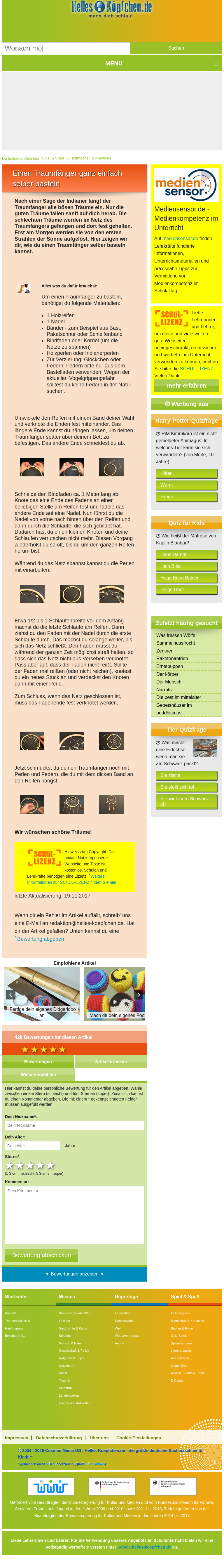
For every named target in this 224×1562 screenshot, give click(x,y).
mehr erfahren (186, 385)
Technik (64, 1380)
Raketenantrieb (172, 658)
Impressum (16, 1437)
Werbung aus (187, 404)
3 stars (30, 1165)
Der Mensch (168, 681)
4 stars (41, 1165)
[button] (176, 48)
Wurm (166, 485)
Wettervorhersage (127, 1335)
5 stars (51, 1165)
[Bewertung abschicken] (41, 1255)
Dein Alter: (15, 1137)
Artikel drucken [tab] (111, 1061)
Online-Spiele (180, 1313)
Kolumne (65, 1335)
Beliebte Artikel (15, 1335)
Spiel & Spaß (53, 158)
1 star (10, 1165)
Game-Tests (179, 1365)
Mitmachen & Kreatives (91, 158)
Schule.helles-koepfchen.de (144, 1547)
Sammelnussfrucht (175, 643)
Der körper (167, 674)
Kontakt (10, 1313)
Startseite (15, 1296)
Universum (66, 1365)
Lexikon (64, 1321)
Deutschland (124, 1321)
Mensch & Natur (70, 1343)
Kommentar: (17, 1181)
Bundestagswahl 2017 (74, 1313)
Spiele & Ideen (181, 1343)
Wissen (67, 1296)
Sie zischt (170, 775)
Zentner (164, 650)
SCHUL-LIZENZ (197, 368)
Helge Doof (172, 589)
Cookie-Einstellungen (138, 1437)
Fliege (166, 496)
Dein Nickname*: (21, 1116)
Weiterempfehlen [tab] (38, 1074)
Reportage (126, 1296)
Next (138, 994)
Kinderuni (65, 1388)
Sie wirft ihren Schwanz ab (184, 801)
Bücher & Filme (182, 1328)
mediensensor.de (180, 238)
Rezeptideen (180, 1358)
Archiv (119, 1343)
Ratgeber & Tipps (71, 1358)
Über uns (99, 1437)
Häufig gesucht (15, 1328)
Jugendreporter (182, 1350)
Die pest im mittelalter (178, 697)
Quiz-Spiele (179, 1335)
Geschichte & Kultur (73, 1328)
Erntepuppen (169, 666)
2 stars (20, 1165)
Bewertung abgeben (40, 939)
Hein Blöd (170, 566)
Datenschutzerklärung (59, 1437)
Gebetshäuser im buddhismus (174, 709)
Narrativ (164, 689)
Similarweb (96, 1464)
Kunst (63, 1373)
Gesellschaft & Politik (74, 1350)
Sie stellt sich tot (177, 787)
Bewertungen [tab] (38, 1061)
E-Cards (177, 1380)
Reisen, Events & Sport (187, 1373)
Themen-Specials (17, 1321)
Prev (10, 994)
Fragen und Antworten (74, 1403)
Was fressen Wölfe (175, 635)
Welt (118, 1328)
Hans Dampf (173, 554)
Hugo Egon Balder (179, 577)
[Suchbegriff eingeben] (66, 48)
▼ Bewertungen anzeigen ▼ (74, 1273)
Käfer (166, 473)
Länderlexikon (69, 1395)
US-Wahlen (123, 1313)
